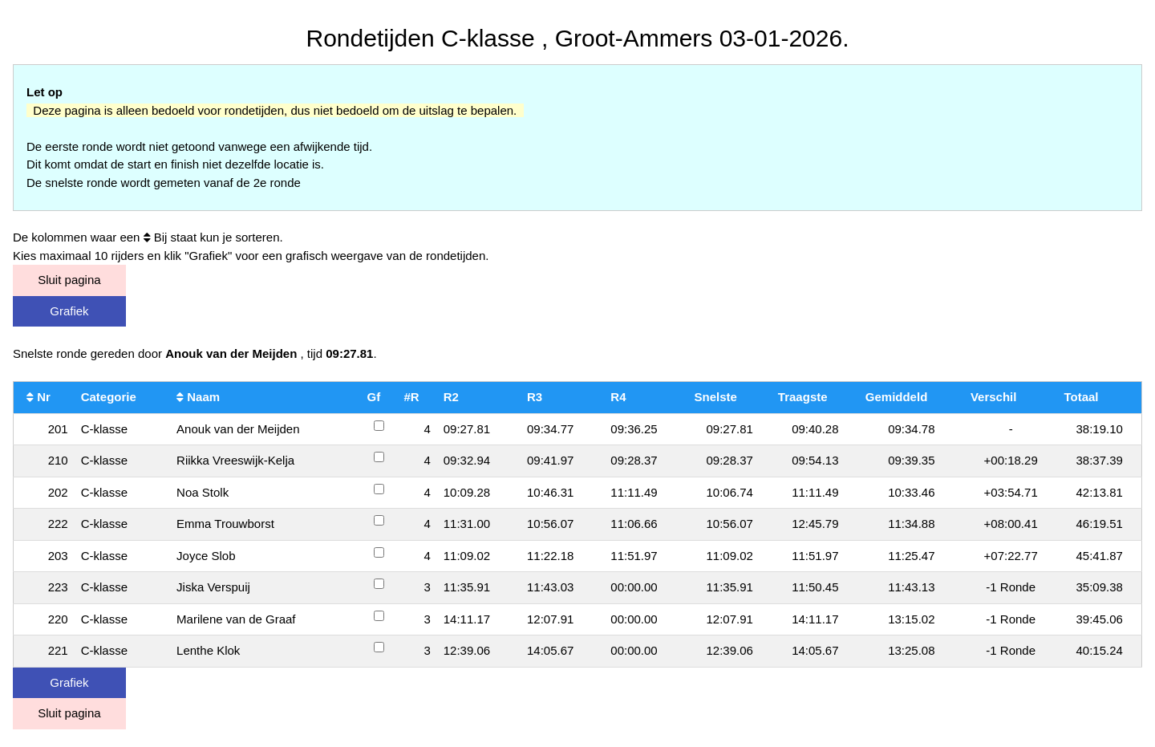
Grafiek (69, 311)
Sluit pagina (69, 279)
